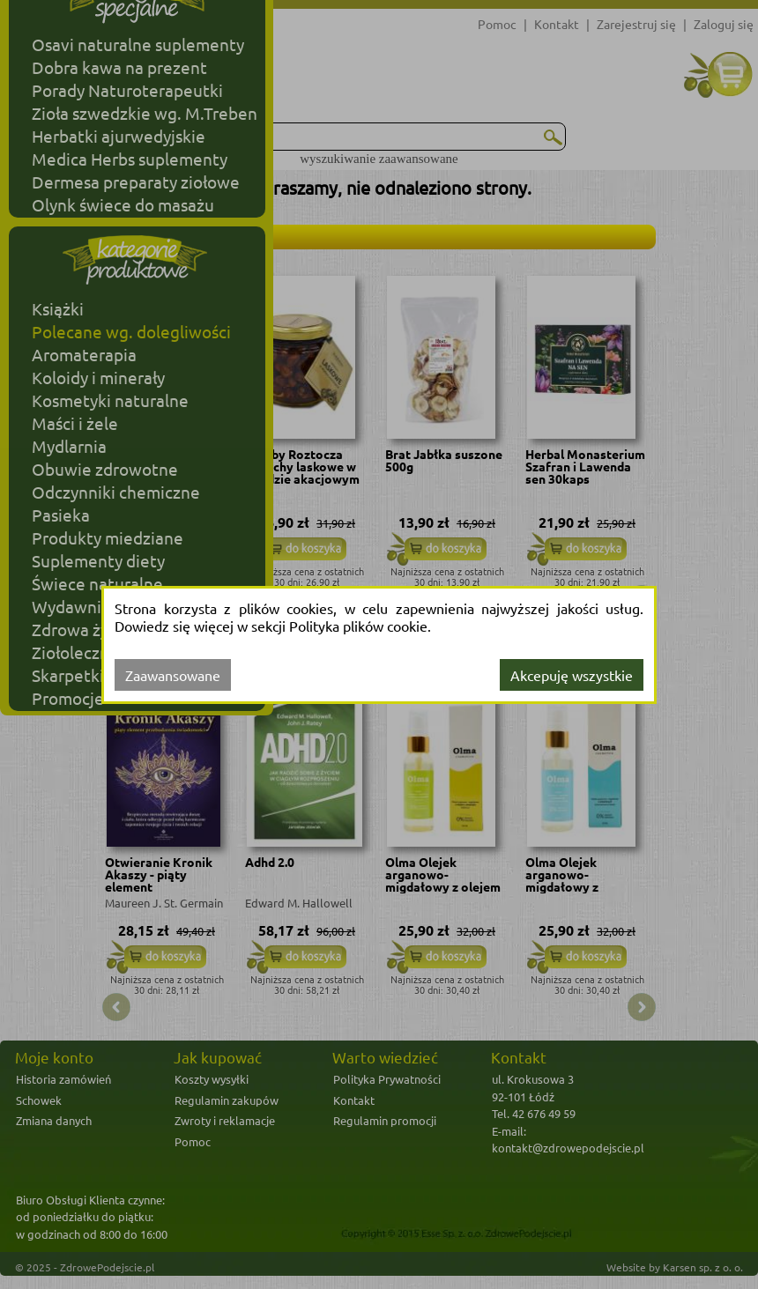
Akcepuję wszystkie (571, 675)
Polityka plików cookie (358, 625)
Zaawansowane (172, 675)
